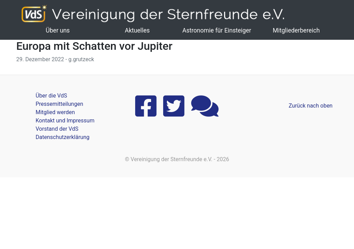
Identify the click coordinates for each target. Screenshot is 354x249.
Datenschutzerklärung (63, 137)
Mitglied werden (55, 112)
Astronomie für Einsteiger (216, 30)
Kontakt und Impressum (65, 120)
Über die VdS (51, 95)
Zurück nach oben (311, 105)
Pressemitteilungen (59, 104)
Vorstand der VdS (57, 129)
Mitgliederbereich (296, 30)
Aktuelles (137, 30)
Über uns (57, 30)
